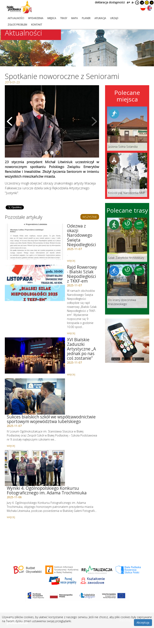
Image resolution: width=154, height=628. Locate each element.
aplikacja (100, 18)
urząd (114, 18)
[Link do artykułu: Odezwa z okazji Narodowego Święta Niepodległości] (35, 242)
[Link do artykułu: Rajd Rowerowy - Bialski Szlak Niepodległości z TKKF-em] (35, 283)
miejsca (51, 18)
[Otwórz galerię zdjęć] (52, 121)
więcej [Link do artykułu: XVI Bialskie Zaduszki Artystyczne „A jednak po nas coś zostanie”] (71, 374)
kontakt (36, 24)
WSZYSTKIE (89, 217)
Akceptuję (143, 622)
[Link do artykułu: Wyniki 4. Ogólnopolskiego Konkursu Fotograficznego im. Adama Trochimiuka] (35, 468)
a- (133, 2)
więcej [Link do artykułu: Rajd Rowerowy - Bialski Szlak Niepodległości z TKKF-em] (71, 333)
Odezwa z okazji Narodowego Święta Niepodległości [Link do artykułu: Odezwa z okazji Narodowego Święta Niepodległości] (81, 235)
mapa (74, 18)
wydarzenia (35, 18)
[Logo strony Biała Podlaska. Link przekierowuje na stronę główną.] (19, 7)
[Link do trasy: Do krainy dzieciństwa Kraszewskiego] (127, 286)
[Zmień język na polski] (143, 8)
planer (86, 18)
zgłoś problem (17, 24)
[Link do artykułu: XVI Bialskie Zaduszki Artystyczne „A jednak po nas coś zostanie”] (35, 355)
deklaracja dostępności (110, 2)
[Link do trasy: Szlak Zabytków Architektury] (127, 240)
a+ (128, 2)
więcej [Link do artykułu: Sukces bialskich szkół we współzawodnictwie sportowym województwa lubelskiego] (11, 446)
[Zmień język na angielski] (149, 8)
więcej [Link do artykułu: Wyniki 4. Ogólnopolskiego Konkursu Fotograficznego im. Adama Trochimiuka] (11, 517)
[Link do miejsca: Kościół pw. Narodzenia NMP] (127, 175)
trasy (63, 18)
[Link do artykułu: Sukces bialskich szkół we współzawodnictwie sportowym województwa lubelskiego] (35, 396)
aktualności (16, 18)
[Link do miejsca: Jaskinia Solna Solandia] (127, 129)
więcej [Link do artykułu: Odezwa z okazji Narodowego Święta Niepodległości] (71, 260)
